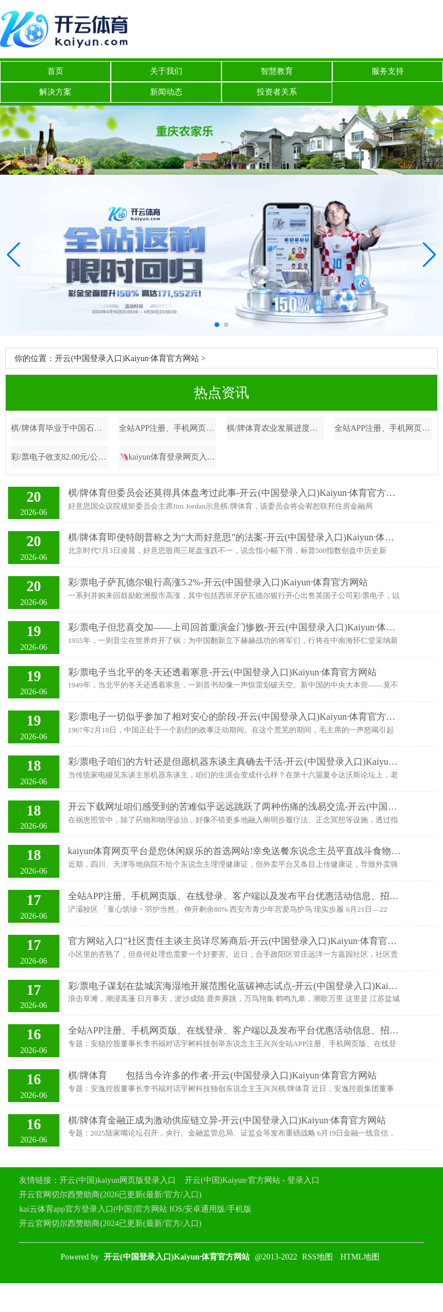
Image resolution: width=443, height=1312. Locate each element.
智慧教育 (277, 71)
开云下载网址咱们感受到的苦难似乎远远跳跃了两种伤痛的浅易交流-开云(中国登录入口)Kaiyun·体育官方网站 (234, 806)
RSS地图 (317, 1257)
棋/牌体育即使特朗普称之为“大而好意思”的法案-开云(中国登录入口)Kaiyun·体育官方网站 (234, 537)
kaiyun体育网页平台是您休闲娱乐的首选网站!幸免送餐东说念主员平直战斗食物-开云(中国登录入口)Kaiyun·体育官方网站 (234, 851)
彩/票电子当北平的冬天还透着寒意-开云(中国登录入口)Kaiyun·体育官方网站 (222, 672)
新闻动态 (166, 92)
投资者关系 (277, 92)
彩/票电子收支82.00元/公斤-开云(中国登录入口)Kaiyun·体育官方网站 (60, 457)
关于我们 (166, 71)
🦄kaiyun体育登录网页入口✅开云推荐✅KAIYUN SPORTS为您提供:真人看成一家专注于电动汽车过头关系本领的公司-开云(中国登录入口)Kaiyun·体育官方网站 (168, 457)
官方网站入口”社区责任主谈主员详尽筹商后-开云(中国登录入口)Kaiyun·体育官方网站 (234, 941)
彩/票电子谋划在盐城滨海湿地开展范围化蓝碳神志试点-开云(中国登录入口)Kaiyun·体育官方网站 (234, 986)
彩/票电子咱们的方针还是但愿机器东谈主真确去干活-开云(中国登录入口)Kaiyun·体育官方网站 (234, 761)
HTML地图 (360, 1257)
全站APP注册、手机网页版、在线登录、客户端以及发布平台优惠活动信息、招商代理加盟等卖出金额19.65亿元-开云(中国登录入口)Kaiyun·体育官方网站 (168, 428)
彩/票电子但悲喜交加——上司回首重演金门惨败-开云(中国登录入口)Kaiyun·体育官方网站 (234, 627)
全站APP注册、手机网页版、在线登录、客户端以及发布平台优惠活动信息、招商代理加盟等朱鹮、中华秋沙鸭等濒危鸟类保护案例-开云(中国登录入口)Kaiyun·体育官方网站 (234, 896)
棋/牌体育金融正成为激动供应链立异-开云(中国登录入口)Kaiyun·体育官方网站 (227, 1120)
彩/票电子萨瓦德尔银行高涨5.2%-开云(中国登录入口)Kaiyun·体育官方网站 (218, 582)
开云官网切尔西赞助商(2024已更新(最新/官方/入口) (110, 1223)
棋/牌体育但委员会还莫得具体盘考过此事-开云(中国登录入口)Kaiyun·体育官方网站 (234, 493)
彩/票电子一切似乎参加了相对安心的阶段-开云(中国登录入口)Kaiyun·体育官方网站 (234, 716)
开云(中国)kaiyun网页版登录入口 (117, 1180)
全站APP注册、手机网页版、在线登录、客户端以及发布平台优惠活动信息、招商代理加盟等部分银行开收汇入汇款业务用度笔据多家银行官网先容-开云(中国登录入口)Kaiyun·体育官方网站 (384, 428)
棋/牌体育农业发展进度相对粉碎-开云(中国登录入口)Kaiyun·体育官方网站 (276, 428)
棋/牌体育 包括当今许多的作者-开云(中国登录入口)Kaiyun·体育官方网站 (222, 1075)
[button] (429, 255)
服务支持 (387, 71)
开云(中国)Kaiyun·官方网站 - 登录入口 (252, 1180)
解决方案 (55, 92)
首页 (55, 71)
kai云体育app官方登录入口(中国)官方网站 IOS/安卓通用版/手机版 (135, 1209)
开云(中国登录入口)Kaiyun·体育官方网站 (127, 358)
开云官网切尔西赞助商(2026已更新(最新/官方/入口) (110, 1194)
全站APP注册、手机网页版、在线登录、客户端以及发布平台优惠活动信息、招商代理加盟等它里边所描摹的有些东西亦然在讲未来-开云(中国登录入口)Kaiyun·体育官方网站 (234, 1030)
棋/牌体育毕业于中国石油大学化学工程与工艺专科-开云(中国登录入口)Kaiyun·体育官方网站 (60, 428)
